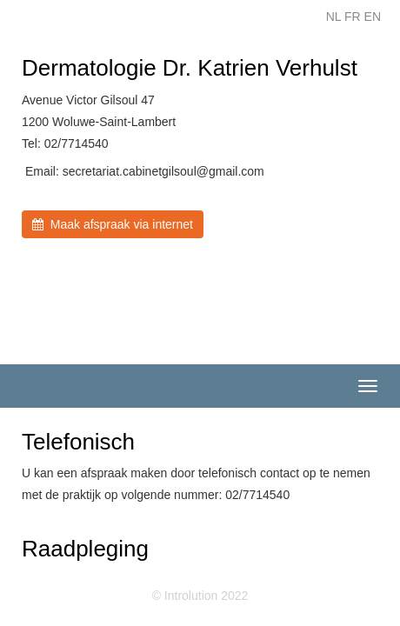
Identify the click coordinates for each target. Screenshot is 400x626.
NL (333, 16)
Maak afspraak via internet (112, 224)
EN (372, 16)
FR (352, 16)
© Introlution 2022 (200, 596)
